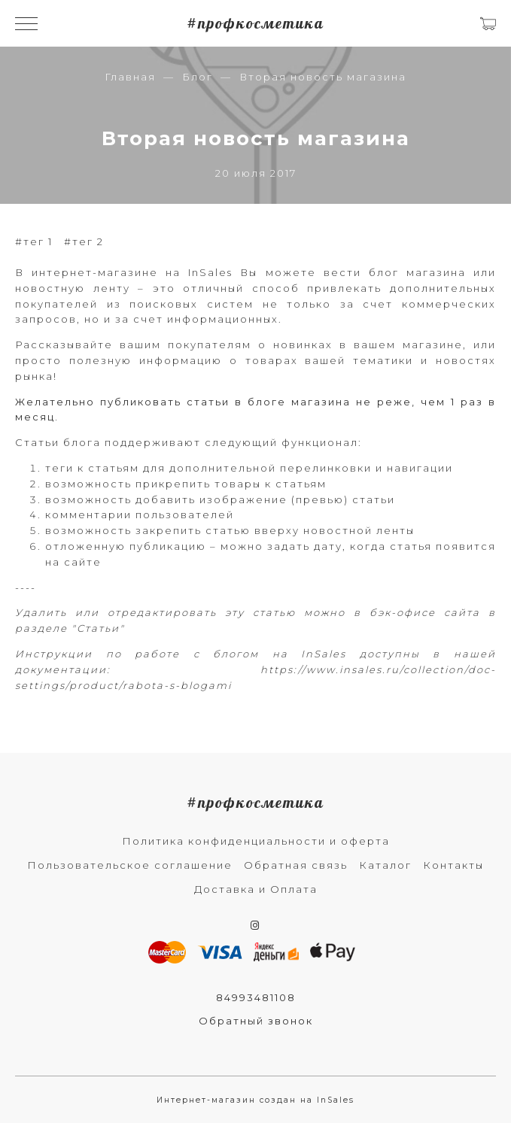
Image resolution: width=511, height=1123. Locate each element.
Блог (197, 77)
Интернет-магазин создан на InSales (255, 1100)
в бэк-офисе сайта (417, 612)
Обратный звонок (256, 1021)
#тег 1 (34, 241)
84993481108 (256, 997)
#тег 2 (84, 241)
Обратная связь (296, 865)
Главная (130, 77)
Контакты (453, 865)
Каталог (385, 865)
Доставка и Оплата (256, 889)
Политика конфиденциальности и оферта (256, 841)
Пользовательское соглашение (130, 865)
